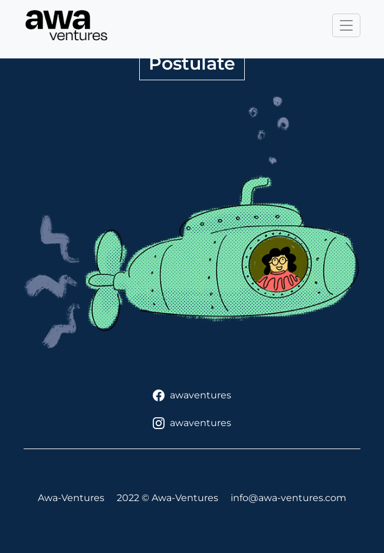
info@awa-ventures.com (288, 497)
